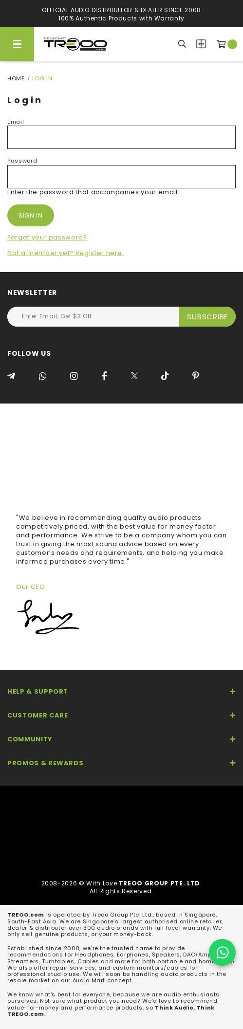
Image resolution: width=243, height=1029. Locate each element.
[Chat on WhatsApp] (222, 952)
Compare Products (201, 44)
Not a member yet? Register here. (65, 253)
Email (15, 122)
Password (22, 161)
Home (16, 78)
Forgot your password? (47, 237)
